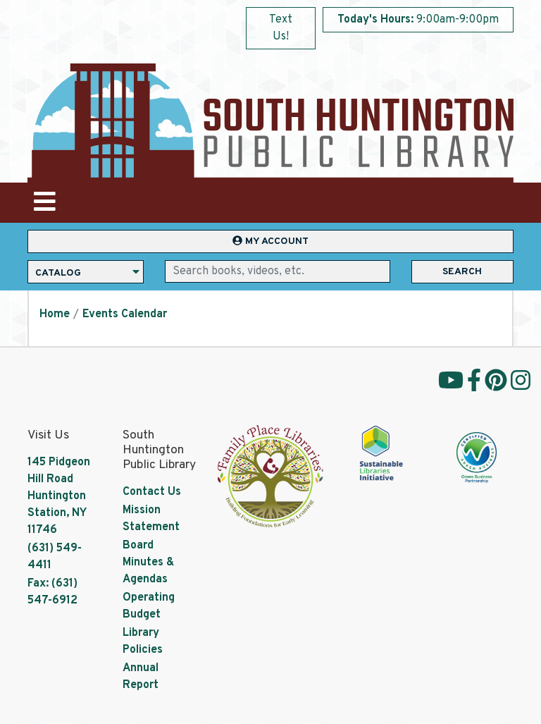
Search (462, 272)
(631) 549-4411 (54, 556)
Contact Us (152, 492)
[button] (418, 23)
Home (54, 314)
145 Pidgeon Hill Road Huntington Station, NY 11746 (58, 496)
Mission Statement (151, 518)
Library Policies (143, 641)
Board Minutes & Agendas (148, 563)
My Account (270, 241)
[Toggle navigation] (44, 202)
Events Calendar (124, 314)
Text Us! (280, 28)
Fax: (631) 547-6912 (52, 592)
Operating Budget (149, 606)
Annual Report (140, 676)
